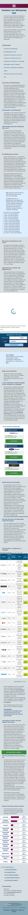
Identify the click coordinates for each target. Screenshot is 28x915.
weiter (25, 565)
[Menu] (14, 6)
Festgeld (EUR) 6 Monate (5, 857)
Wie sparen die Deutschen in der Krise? (13, 55)
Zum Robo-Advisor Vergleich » (14, 752)
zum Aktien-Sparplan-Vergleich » (12, 877)
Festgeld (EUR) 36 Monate (5, 841)
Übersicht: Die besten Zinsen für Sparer (13, 73)
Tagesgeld (5, 825)
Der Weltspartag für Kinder (10, 51)
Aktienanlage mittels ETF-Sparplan (12, 64)
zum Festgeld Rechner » (10, 872)
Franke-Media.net (23, 907)
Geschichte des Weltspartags (10, 48)
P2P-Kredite (5, 817)
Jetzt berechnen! (14, 344)
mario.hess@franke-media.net (14, 892)
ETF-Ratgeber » (7, 702)
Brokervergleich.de (20, 689)
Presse (14, 911)
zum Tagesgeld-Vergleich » (10, 869)
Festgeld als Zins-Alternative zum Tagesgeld (14, 61)
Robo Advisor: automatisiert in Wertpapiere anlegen (14, 69)
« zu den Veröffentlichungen (7, 867)
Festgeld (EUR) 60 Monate (5, 837)
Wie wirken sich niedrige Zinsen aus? (12, 58)
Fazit (5, 77)
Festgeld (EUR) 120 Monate (5, 829)
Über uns (21, 910)
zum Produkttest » (14, 441)
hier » (7, 362)
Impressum (7, 910)
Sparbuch (5, 861)
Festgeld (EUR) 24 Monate (5, 845)
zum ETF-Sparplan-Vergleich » (11, 875)
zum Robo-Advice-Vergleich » (11, 880)
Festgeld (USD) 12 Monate (5, 833)
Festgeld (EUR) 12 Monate (5, 849)
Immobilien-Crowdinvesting (5, 821)
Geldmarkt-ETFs (5, 853)
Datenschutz (14, 910)
